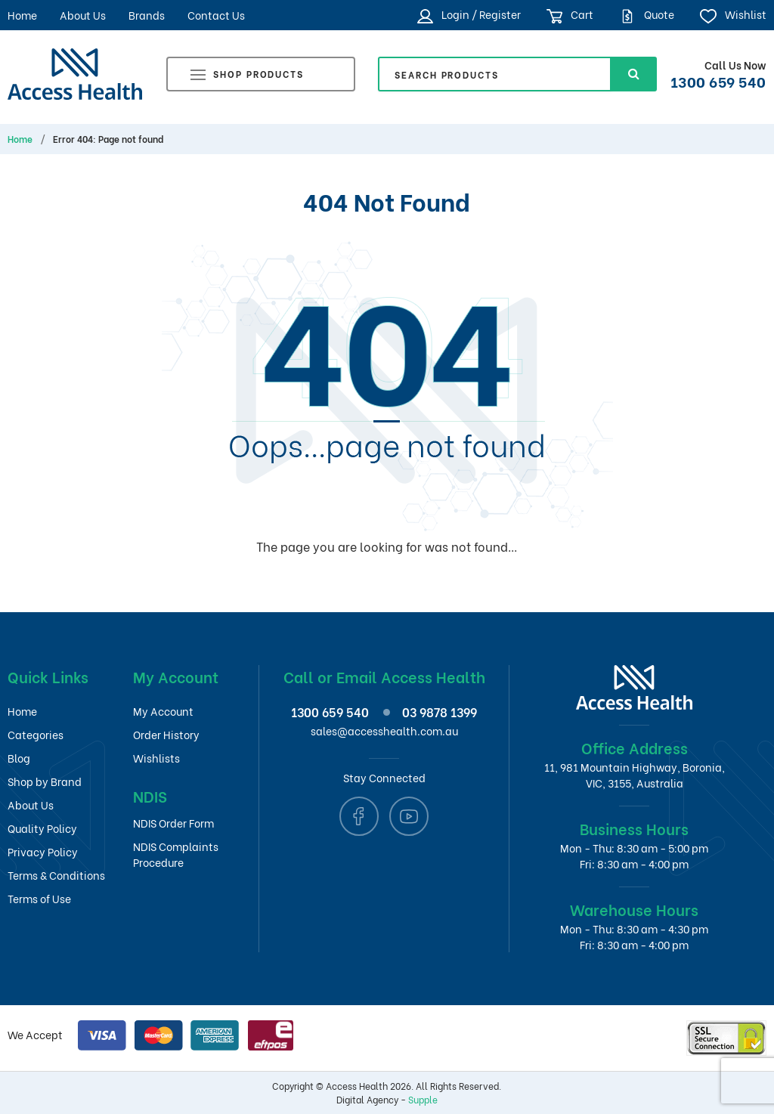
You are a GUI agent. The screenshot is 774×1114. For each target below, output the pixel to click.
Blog (19, 758)
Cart (570, 14)
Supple (423, 1099)
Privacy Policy (43, 851)
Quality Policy (42, 828)
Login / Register (468, 14)
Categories (35, 734)
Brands (146, 15)
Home (22, 15)
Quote (646, 14)
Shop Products (247, 76)
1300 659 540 (718, 80)
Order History (166, 734)
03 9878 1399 (439, 711)
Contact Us (216, 15)
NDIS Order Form (173, 823)
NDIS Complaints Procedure (175, 854)
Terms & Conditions (56, 875)
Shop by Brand (45, 781)
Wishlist (733, 14)
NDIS (150, 795)
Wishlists (156, 758)
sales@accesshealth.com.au (384, 730)
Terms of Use (39, 898)
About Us (83, 15)
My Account (163, 711)
